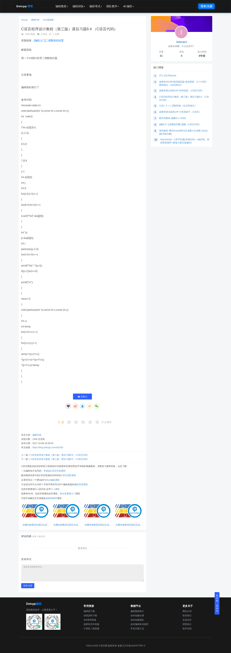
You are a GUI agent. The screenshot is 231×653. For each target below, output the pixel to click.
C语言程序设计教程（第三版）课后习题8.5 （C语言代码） (59, 459)
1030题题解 (48, 20)
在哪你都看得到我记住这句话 (35, 525)
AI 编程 (128, 6)
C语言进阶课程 (68, 475)
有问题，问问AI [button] (217, 603)
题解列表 (35, 20)
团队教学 (112, 6)
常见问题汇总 (137, 628)
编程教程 (62, 6)
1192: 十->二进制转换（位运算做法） (178, 105)
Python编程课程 (52, 480)
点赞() (82, 396)
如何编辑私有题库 (140, 624)
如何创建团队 (137, 620)
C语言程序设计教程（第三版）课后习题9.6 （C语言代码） (59, 455)
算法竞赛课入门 (68, 493)
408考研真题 (90, 620)
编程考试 (95, 6)
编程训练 (79, 6)
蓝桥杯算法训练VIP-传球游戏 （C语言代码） (181, 90)
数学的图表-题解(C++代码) (172, 118)
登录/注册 (206, 6)
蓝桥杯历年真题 (91, 624)
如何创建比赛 (137, 615)
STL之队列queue (167, 75)
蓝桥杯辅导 (51, 498)
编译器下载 (89, 611)
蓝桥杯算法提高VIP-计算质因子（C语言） (180, 112)
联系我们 (187, 615)
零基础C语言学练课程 (54, 471)
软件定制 (187, 628)
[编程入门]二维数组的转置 (49, 40)
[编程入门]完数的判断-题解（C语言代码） (180, 124)
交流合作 (187, 620)
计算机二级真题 (91, 628)
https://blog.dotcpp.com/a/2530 (47, 447)
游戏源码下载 (90, 615)
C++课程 (55, 489)
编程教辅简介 (137, 611)
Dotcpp (24, 6)
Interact (181, 42)
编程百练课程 (81, 484)
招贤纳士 (187, 624)
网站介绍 (187, 611)
